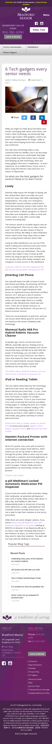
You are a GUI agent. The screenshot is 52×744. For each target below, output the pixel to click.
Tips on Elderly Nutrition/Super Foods (26, 578)
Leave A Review (13, 36)
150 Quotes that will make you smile (25, 570)
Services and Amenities (12, 47)
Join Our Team (34, 686)
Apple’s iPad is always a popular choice (24, 427)
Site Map (32, 668)
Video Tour (39, 29)
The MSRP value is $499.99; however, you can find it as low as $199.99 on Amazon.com (25, 372)
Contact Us (33, 661)
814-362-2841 (38, 641)
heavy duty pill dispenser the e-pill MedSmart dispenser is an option (23, 523)
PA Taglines (33, 675)
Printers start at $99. (14, 475)
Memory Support (10, 52)
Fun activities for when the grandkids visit (27, 587)
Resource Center (35, 679)
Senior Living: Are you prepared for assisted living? (25, 596)
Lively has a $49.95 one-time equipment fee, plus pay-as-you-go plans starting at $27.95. (24, 268)
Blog (30, 682)
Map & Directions (35, 665)
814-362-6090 (13, 32)
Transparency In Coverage (39, 689)
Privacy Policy (34, 672)
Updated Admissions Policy (39, 693)
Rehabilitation (33, 47)
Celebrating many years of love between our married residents (27, 560)
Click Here (9, 2)
